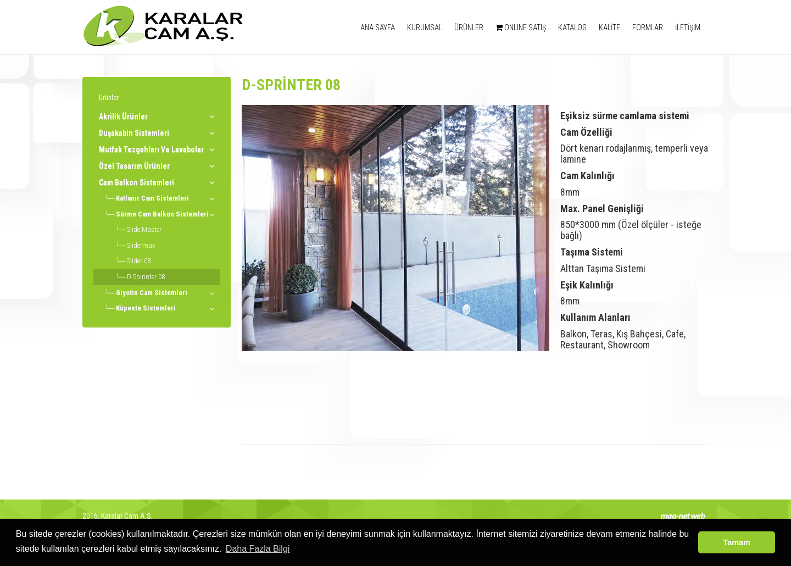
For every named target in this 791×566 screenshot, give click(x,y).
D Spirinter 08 (146, 277)
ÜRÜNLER (468, 27)
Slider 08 (139, 261)
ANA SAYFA (377, 27)
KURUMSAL (424, 27)
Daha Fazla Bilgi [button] (258, 548)
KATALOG (572, 27)
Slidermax (141, 245)
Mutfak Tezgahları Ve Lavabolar (151, 149)
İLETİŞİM (687, 27)
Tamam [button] (736, 542)
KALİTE (609, 27)
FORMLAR (647, 27)
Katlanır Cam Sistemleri (152, 198)
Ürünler (109, 98)
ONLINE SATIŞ (520, 27)
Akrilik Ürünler (123, 116)
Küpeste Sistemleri (146, 308)
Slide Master (144, 229)
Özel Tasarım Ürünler (134, 166)
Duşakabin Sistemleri (134, 133)
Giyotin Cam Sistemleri (151, 292)
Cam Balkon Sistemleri (136, 182)
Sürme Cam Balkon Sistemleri (162, 214)
